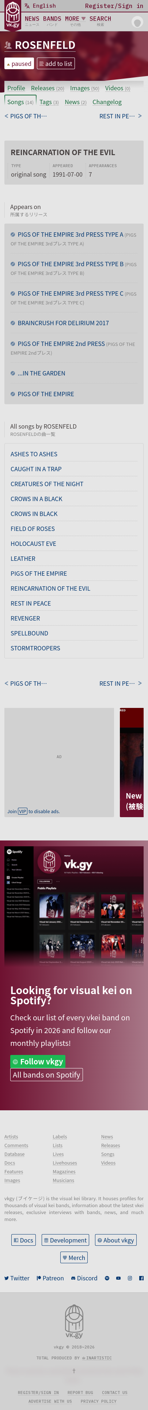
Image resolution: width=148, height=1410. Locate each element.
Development (68, 1240)
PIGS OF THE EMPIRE (45, 393)
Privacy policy (99, 1401)
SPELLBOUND (29, 633)
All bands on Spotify (46, 1074)
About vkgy (118, 1240)
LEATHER (23, 558)
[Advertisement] (59, 753)
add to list (58, 63)
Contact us (115, 1392)
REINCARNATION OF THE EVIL (50, 588)
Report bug (80, 1392)
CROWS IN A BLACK (36, 498)
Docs (26, 1240)
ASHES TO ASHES (34, 453)
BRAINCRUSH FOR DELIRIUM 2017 (62, 322)
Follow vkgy (41, 1061)
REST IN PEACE (31, 603)
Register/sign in (38, 1392)
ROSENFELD (45, 44)
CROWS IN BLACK (34, 513)
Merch (77, 1257)
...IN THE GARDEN (40, 373)
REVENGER (25, 618)
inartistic (99, 1357)
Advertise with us (50, 1401)
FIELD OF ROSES (33, 528)
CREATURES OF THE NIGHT (47, 483)
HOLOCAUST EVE (33, 543)
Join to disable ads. (33, 811)
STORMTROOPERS (35, 647)
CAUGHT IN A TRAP (36, 468)
